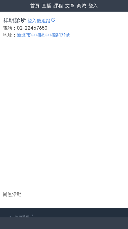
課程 (58, 5)
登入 (93, 5)
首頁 (35, 5)
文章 (69, 5)
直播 (46, 5)
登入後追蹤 (41, 21)
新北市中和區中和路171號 (43, 35)
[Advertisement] (64, 115)
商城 (81, 5)
